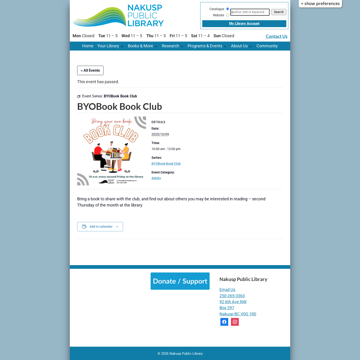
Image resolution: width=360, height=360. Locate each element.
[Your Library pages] (123, 46)
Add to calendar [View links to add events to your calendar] (101, 226)
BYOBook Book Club (166, 163)
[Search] (250, 12)
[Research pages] (183, 46)
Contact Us (276, 36)
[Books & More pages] (157, 46)
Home (87, 46)
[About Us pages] (252, 46)
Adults (156, 178)
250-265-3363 (232, 296)
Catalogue (216, 9)
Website (218, 15)
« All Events (90, 70)
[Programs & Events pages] (226, 46)
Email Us (227, 289)
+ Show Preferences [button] (320, 3)
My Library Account (244, 23)
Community (267, 46)
